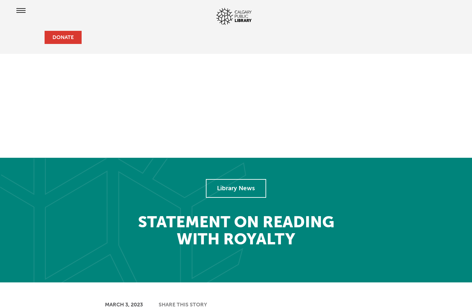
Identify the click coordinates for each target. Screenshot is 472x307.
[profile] (26, 37)
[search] (36, 37)
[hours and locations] (15, 37)
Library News (236, 188)
